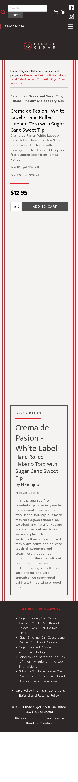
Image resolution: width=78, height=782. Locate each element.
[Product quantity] (15, 206)
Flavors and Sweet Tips (45, 96)
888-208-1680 (14, 26)
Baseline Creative (39, 723)
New (61, 101)
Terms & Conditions (50, 690)
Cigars (24, 71)
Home (13, 71)
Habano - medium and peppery (33, 101)
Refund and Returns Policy (39, 695)
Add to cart (45, 206)
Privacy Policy (22, 690)
